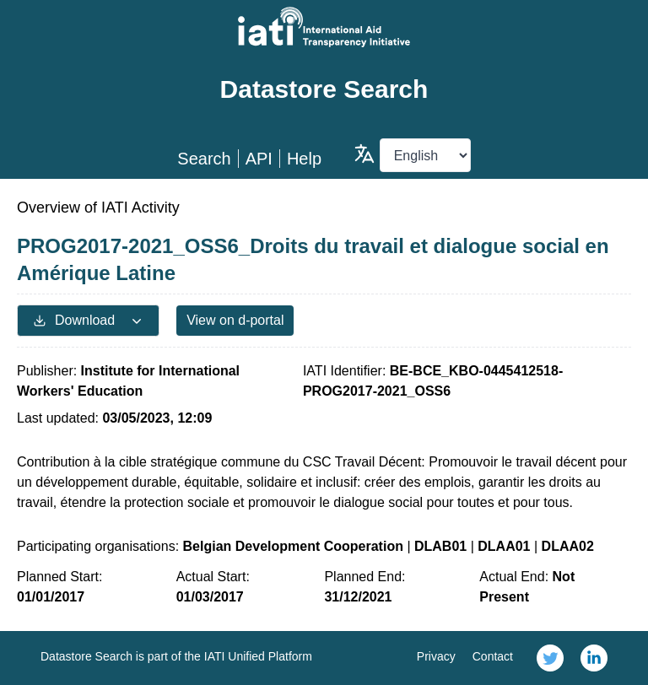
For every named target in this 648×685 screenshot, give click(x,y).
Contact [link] (492, 656)
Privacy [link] (436, 656)
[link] (550, 658)
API (259, 158)
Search (203, 158)
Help (304, 158)
